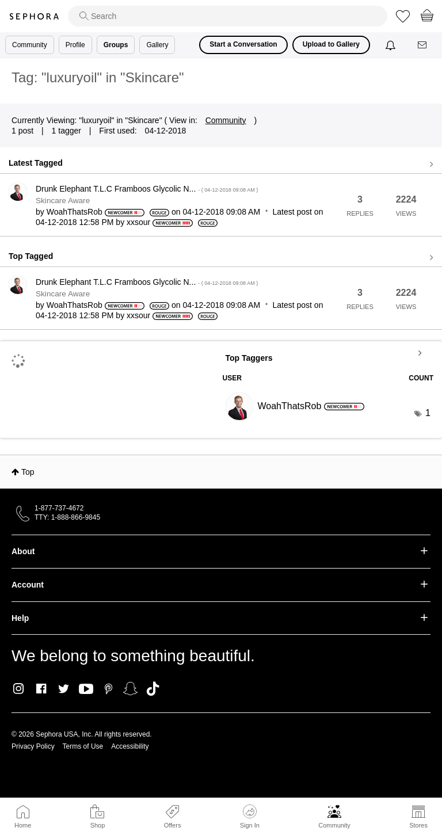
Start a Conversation (243, 44)
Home (22, 825)
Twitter (63, 688)
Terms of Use (83, 746)
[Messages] (423, 45)
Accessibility (129, 746)
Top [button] (28, 471)
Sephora (34, 16)
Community (334, 825)
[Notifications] (392, 45)
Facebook (41, 688)
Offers (172, 825)
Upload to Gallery (331, 44)
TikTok (153, 688)
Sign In (250, 817)
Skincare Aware (63, 200)
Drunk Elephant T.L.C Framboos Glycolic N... (147, 188)
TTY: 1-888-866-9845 (67, 517)
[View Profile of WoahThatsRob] (74, 211)
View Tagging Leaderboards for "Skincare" (328, 352)
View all (221, 164)
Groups (116, 45)
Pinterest (108, 688)
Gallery (157, 45)
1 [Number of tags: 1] (427, 413)
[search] (227, 16)
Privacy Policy (33, 746)
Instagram (19, 688)
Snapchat (130, 688)
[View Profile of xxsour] (138, 222)
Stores (418, 825)
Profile (75, 45)
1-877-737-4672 (59, 508)
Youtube (86, 689)
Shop (97, 825)
